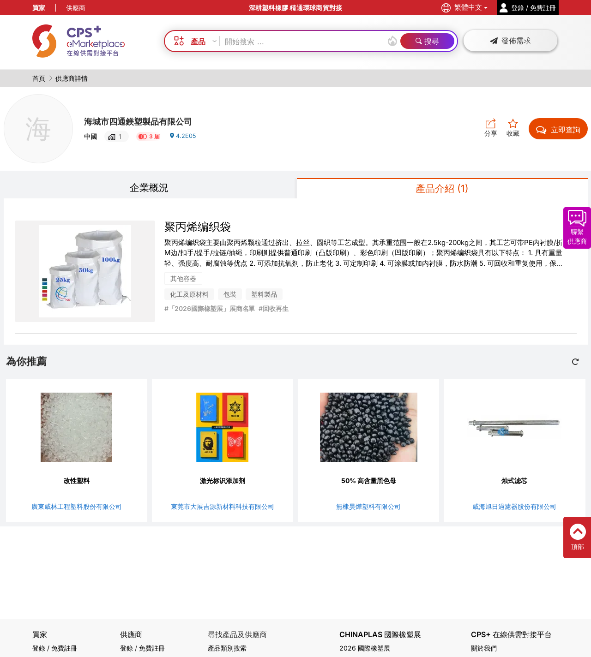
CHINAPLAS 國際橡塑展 (380, 634)
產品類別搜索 (227, 648)
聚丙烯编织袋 (197, 228)
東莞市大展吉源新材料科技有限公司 (222, 508)
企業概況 (149, 188)
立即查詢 (558, 130)
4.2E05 (183, 139)
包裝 (229, 296)
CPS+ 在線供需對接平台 (511, 634)
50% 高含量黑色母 (368, 482)
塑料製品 (264, 296)
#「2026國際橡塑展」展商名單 (209, 311)
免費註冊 (152, 648)
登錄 (126, 648)
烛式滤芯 (514, 482)
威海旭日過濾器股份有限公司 (514, 508)
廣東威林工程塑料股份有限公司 (76, 508)
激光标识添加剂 (222, 482)
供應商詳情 (71, 78)
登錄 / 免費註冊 (54, 648)
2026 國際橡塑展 (364, 648)
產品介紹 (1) (442, 189)
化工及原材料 (189, 296)
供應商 (75, 8)
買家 (38, 8)
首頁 (38, 78)
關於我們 (484, 648)
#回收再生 (273, 311)
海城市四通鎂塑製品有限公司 (150, 120)
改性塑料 (77, 482)
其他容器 (183, 281)
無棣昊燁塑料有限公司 (368, 508)
